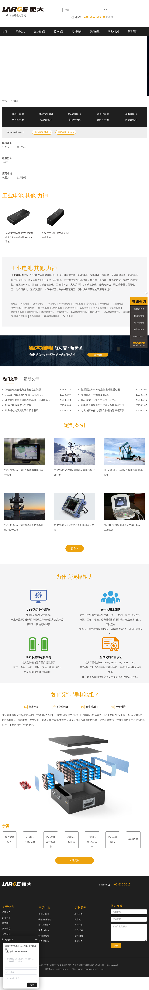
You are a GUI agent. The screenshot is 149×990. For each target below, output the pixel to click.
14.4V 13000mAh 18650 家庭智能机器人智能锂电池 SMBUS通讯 (19, 237)
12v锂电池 (51, 304)
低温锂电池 (46, 120)
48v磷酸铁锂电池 (51, 316)
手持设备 (78, 941)
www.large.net (98, 969)
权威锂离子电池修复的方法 (95, 395)
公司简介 (6, 912)
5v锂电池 (25, 304)
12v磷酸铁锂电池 (79, 312)
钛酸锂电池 (103, 120)
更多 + (74, 548)
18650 (5, 162)
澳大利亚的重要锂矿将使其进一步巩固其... (27, 400)
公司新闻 (6, 934)
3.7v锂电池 (35, 316)
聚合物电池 (103, 114)
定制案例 (77, 31)
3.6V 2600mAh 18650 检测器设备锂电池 (56, 235)
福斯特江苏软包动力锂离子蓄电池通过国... (103, 405)
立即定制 (74, 860)
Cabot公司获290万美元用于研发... (98, 400)
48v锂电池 (16, 308)
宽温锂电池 (74, 120)
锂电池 (14, 304)
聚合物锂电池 (47, 312)
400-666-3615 (139, 336)
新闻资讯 (95, 31)
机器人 (5, 177)
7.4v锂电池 (68, 316)
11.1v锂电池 (43, 308)
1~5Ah (5, 147)
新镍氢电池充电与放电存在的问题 (23, 389)
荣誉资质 (6, 918)
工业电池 (20, 31)
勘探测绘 (22, 177)
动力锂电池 (39, 31)
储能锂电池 (131, 114)
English (110, 17)
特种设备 (78, 914)
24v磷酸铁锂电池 (111, 312)
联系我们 (7, 40)
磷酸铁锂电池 (46, 114)
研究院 (5, 923)
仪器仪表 (78, 930)
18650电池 (57, 308)
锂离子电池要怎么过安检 (18, 405)
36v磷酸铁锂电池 (19, 316)
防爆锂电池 (131, 120)
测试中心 (6, 928)
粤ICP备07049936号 (110, 965)
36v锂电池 (104, 304)
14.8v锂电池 (70, 308)
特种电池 (58, 31)
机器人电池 (95, 312)
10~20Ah (21, 147)
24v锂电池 (78, 304)
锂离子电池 (18, 114)
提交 (116, 946)
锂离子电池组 (99, 308)
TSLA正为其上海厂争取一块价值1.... (24, 395)
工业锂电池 (118, 304)
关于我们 (132, 31)
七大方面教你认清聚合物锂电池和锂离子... (103, 410)
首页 (4, 31)
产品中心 (44, 907)
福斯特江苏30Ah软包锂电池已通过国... (101, 389)
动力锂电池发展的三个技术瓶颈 (21, 410)
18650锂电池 (74, 114)
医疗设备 (78, 925)
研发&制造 (113, 31)
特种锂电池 (64, 304)
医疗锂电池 (128, 312)
